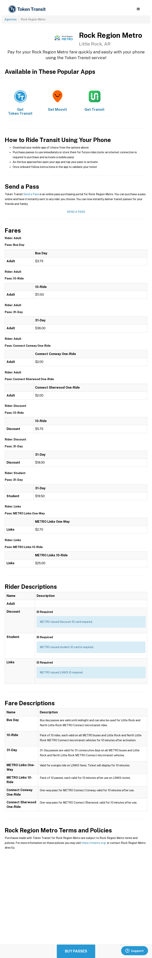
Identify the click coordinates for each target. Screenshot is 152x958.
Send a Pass (31, 194)
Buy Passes (76, 951)
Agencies (11, 19)
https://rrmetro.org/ (94, 842)
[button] (138, 9)
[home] (28, 9)
